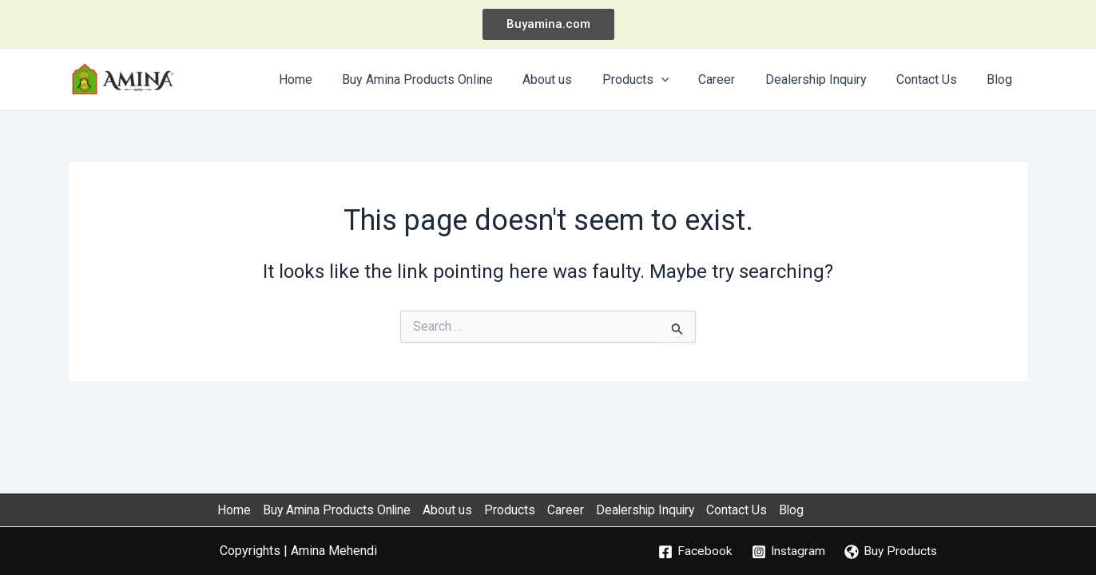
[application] (680, 79)
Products (514, 510)
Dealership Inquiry (653, 510)
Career (571, 510)
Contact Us (747, 510)
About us (451, 510)
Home (233, 510)
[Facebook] (693, 552)
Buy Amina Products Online (338, 510)
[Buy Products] (892, 552)
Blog (803, 510)
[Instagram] (788, 552)
